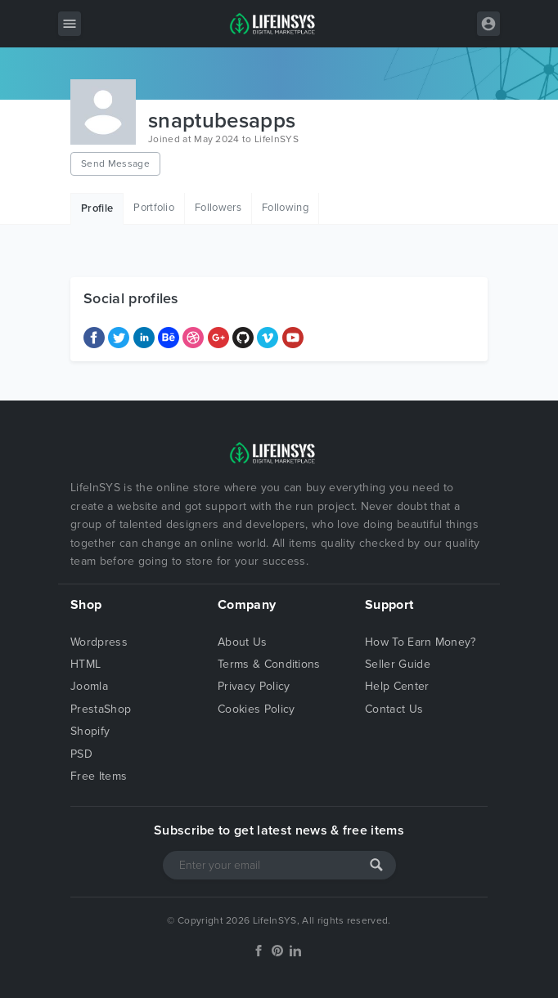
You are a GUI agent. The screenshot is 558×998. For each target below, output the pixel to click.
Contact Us (394, 709)
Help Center (397, 686)
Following (285, 207)
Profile (97, 208)
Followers (218, 207)
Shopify (90, 731)
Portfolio (153, 207)
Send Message (115, 163)
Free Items (98, 776)
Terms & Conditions (269, 664)
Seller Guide (397, 664)
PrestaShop (100, 709)
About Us (243, 642)
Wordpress (99, 642)
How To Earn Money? (420, 642)
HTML (85, 664)
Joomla (89, 686)
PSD (81, 754)
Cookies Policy (256, 709)
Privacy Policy (254, 686)
